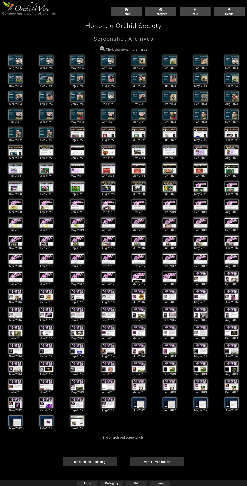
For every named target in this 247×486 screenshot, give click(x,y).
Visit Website (157, 462)
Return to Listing (90, 462)
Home (87, 483)
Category (112, 483)
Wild (136, 483)
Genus (159, 483)
